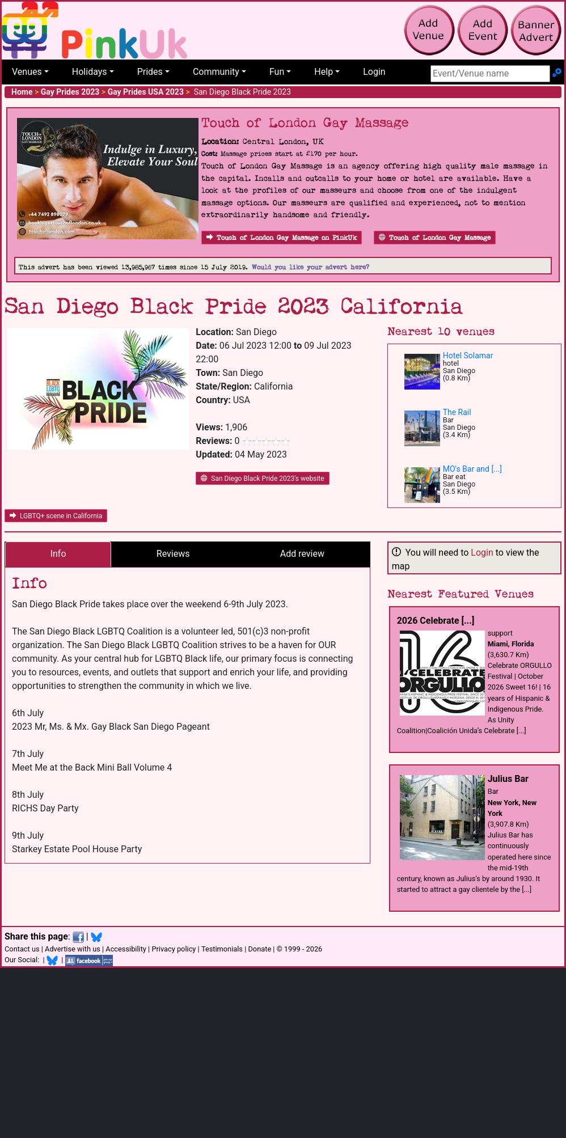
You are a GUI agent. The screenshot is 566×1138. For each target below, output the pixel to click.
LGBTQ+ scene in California (56, 516)
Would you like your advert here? (310, 267)
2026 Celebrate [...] (436, 620)
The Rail (457, 412)
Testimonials (222, 949)
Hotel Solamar (468, 355)
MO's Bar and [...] (472, 468)
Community (216, 71)
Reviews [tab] (173, 553)
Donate (259, 949)
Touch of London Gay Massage (435, 238)
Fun (276, 71)
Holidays (89, 71)
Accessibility (125, 949)
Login (374, 71)
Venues (27, 71)
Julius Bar (508, 778)
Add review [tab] (302, 553)
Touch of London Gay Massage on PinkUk (281, 238)
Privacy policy (173, 949)
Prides (150, 71)
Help (323, 71)
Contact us (22, 949)
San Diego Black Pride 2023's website (262, 479)
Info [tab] (58, 553)
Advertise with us (72, 949)
